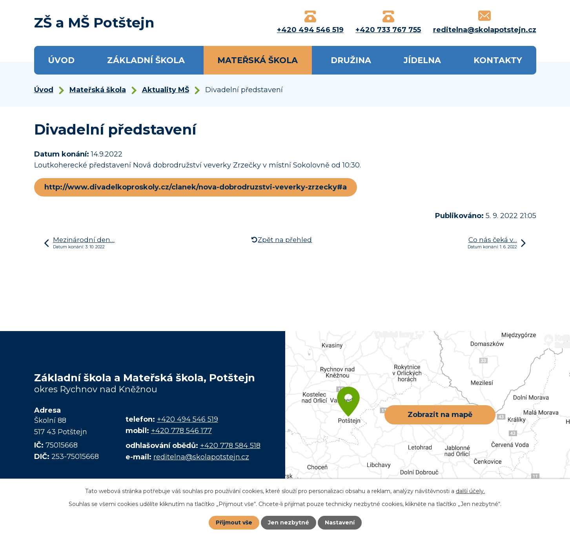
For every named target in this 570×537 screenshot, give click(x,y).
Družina (351, 60)
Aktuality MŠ (165, 90)
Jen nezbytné (288, 522)
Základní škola (146, 60)
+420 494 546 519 (187, 419)
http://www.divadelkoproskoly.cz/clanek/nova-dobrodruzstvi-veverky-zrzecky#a (196, 187)
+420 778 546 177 (181, 430)
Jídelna (422, 60)
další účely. (470, 491)
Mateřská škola (257, 60)
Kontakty (497, 60)
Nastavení (340, 522)
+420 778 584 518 (230, 445)
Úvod (61, 60)
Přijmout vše (233, 522)
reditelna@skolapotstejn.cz (201, 457)
